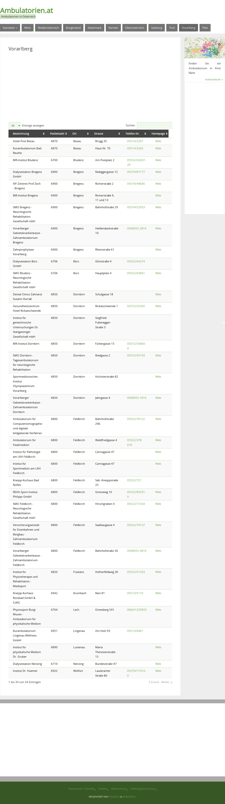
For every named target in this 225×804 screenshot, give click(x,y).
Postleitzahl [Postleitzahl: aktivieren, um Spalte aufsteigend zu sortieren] (58, 133)
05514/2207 (135, 141)
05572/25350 (136, 306)
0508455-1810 (136, 398)
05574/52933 (136, 207)
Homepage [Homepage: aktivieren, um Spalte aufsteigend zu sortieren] (162, 133)
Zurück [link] (155, 682)
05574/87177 (136, 172)
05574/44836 (136, 183)
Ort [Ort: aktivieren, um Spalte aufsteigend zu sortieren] (75, 133)
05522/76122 (136, 419)
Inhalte (102, 788)
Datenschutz (119, 788)
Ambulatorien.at (26, 10)
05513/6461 (135, 631)
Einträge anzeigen (26, 125)
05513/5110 (135, 593)
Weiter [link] (165, 682)
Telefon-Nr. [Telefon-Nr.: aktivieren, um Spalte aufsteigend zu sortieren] (134, 133)
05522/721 (134, 480)
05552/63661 (136, 273)
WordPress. (129, 796)
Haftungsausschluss (143, 788)
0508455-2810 (136, 228)
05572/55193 (136, 355)
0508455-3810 (136, 551)
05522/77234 (136, 504)
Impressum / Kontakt (81, 788)
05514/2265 (135, 148)
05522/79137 (136, 525)
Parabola (114, 796)
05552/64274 (136, 261)
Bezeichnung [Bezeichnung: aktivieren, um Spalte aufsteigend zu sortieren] (21, 133)
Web (158, 141)
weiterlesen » (214, 79)
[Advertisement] (90, 88)
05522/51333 (136, 572)
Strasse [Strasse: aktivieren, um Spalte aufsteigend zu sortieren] (99, 133)
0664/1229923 (137, 609)
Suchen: (149, 125)
